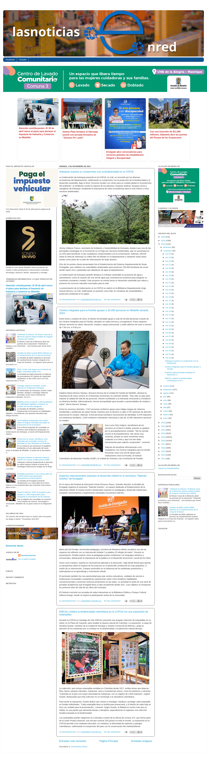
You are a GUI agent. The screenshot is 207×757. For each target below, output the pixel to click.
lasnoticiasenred (28, 555)
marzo (166, 411)
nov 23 (168, 279)
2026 (163, 237)
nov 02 (168, 354)
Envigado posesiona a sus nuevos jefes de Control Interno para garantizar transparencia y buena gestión (34, 476)
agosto (166, 393)
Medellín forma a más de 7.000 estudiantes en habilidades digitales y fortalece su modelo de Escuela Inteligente (34, 404)
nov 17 (168, 300)
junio (165, 400)
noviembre (167, 251)
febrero (166, 415)
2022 (163, 426)
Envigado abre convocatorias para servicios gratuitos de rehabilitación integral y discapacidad (125, 155)
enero (165, 418)
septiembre (168, 390)
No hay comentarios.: (113, 299)
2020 (163, 433)
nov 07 (168, 336)
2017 (163, 444)
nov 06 (168, 340)
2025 (163, 241)
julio (165, 397)
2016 (163, 448)
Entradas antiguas (141, 741)
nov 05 (168, 343)
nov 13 (168, 315)
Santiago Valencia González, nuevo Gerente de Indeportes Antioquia (31, 387)
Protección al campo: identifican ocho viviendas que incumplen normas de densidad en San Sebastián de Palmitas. (33, 441)
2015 (163, 451)
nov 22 (168, 283)
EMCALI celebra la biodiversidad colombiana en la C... (178, 379)
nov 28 (168, 261)
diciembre (167, 247)
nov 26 (168, 268)
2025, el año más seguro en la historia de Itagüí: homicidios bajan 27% (34, 370)
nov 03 (168, 351)
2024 (163, 244)
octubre (166, 386)
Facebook (10, 59)
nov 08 (168, 333)
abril (165, 407)
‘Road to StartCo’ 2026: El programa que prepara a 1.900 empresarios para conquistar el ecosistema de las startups (33, 494)
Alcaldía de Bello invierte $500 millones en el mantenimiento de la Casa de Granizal (34, 354)
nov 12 (168, 318)
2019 (163, 437)
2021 (163, 430)
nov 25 (168, 272)
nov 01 (168, 358)
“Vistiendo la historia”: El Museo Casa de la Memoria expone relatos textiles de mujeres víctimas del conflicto (35, 336)
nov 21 (168, 286)
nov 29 (168, 257)
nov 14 (168, 311)
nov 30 (168, 254)
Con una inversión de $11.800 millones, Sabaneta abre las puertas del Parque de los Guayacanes (168, 134)
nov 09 (168, 329)
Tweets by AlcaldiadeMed (168, 468)
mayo (165, 404)
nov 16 (168, 304)
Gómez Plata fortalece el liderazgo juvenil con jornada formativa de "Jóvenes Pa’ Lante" (80, 135)
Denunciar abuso (14, 546)
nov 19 (168, 293)
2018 (163, 441)
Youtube (22, 59)
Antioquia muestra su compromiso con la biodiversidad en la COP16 (96, 171)
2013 (163, 459)
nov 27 (168, 265)
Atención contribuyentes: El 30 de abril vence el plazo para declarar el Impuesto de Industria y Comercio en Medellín (29, 288)
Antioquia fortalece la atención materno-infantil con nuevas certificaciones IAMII (33, 458)
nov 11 (168, 322)
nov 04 (168, 347)
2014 (163, 455)
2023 (163, 423)
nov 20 (168, 290)
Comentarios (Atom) (79, 747)
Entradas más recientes (72, 741)
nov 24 (168, 275)
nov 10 (168, 326)
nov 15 (168, 308)
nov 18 (168, 297)
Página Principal (108, 741)
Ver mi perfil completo (27, 559)
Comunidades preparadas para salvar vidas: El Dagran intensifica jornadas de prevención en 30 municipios (33, 422)
